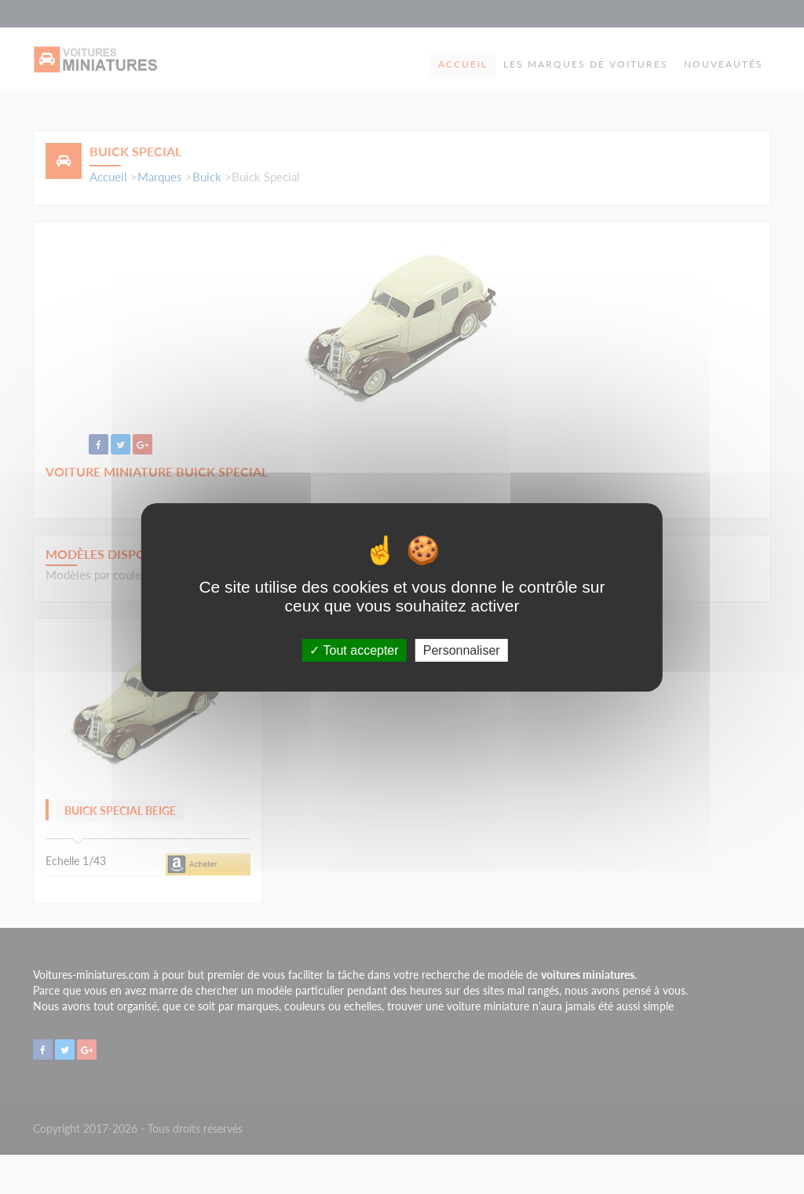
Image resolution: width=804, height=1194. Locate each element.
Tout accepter (353, 649)
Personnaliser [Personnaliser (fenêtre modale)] (461, 649)
